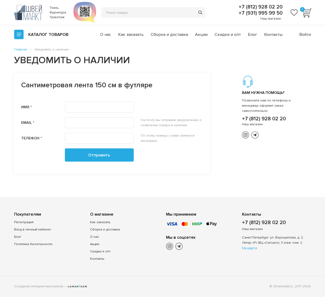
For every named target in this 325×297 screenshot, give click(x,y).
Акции (201, 34)
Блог (252, 34)
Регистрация (23, 222)
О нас (105, 34)
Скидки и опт (228, 34)
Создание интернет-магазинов (38, 286)
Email (26, 122)
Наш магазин (270, 19)
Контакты (273, 34)
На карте (249, 248)
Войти (305, 34)
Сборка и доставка (169, 34)
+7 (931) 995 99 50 (260, 13)
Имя (25, 107)
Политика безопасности (33, 244)
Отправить (99, 155)
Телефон (30, 138)
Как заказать (131, 34)
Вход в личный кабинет (32, 229)
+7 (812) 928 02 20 (260, 7)
